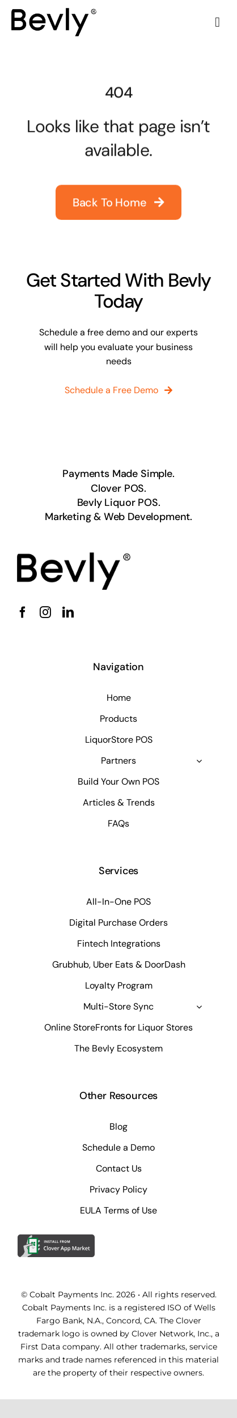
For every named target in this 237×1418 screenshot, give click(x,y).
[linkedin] (68, 612)
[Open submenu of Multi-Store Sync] (199, 1007)
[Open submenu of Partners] (199, 761)
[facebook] (22, 612)
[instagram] (45, 612)
